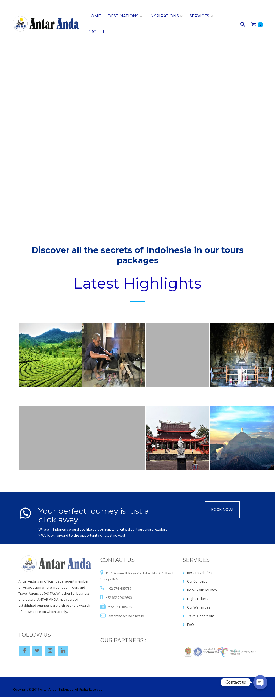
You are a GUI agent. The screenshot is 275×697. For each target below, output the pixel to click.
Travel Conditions (200, 616)
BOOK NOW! (222, 509)
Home (94, 15)
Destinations (123, 15)
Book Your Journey (202, 590)
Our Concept (197, 582)
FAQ (190, 625)
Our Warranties (198, 608)
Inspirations (164, 15)
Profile (96, 31)
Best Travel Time (200, 573)
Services (199, 15)
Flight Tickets (197, 599)
